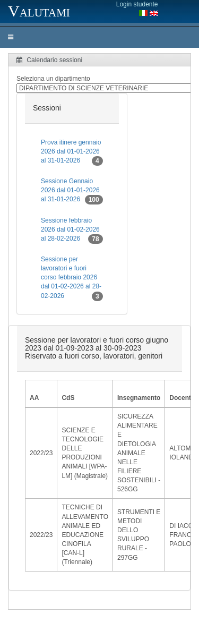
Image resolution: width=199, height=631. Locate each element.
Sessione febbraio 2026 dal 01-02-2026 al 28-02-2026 (72, 230)
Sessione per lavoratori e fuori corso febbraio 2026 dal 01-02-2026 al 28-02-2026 (72, 278)
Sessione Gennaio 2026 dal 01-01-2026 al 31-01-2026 (72, 190)
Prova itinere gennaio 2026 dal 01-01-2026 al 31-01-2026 (72, 152)
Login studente (137, 4)
